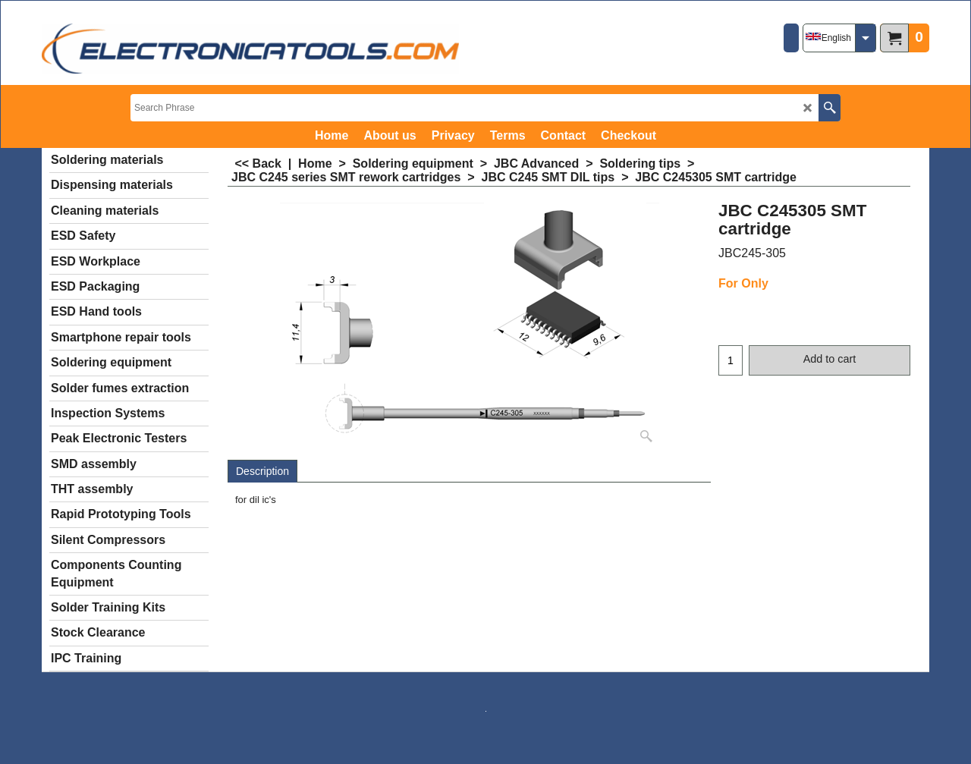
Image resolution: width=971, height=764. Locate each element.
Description (262, 471)
